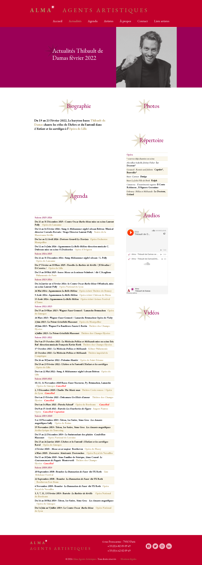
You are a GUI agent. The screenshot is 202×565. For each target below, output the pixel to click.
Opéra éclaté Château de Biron (95, 295)
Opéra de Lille (78, 129)
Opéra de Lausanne (51, 224)
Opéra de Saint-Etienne (91, 360)
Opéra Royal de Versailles (100, 453)
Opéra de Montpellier (90, 321)
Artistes (108, 21)
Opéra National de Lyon (71, 286)
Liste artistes (161, 21)
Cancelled (48, 411)
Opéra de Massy (93, 448)
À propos (125, 21)
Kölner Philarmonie (98, 348)
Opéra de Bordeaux (86, 404)
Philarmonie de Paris (46, 275)
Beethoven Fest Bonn (47, 482)
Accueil (57, 21)
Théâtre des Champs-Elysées (95, 333)
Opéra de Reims (63, 423)
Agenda (93, 21)
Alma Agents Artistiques (84, 559)
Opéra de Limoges (51, 385)
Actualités (75, 21)
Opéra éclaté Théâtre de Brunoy (95, 290)
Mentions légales (128, 559)
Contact (142, 21)
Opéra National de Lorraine (62, 437)
